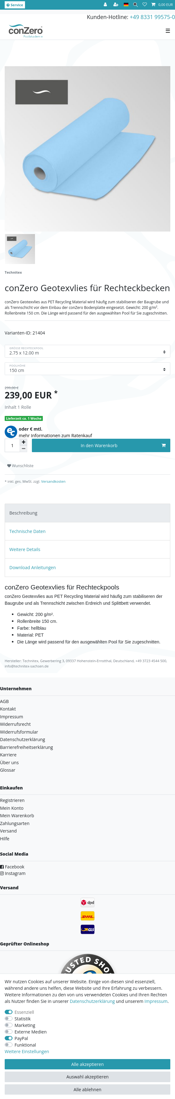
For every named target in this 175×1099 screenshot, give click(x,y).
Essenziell (24, 1012)
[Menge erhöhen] (23, 442)
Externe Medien (31, 1032)
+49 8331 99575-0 (152, 17)
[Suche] (135, 5)
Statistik (23, 1019)
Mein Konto (11, 808)
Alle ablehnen (88, 1089)
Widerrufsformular (19, 732)
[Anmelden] (106, 5)
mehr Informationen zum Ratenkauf (55, 435)
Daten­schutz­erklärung (92, 1001)
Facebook (12, 867)
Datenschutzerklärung (22, 739)
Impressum (11, 717)
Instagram (13, 873)
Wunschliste (20, 465)
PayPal (21, 1038)
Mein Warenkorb (17, 815)
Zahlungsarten (14, 823)
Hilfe (4, 839)
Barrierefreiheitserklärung (26, 747)
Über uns (9, 762)
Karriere (8, 755)
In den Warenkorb (123, 445)
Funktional (25, 1045)
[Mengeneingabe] (12, 445)
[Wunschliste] (144, 5)
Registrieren (12, 800)
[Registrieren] (116, 5)
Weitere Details (24, 549)
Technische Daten (27, 531)
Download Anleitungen (32, 567)
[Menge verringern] (23, 449)
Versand (8, 831)
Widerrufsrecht (15, 724)
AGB (4, 701)
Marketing (25, 1025)
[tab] (87, 513)
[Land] (126, 5)
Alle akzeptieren (87, 1064)
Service (15, 4)
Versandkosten (53, 481)
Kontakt (8, 709)
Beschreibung (23, 513)
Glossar (7, 770)
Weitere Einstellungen (27, 1051)
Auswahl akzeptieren (87, 1077)
